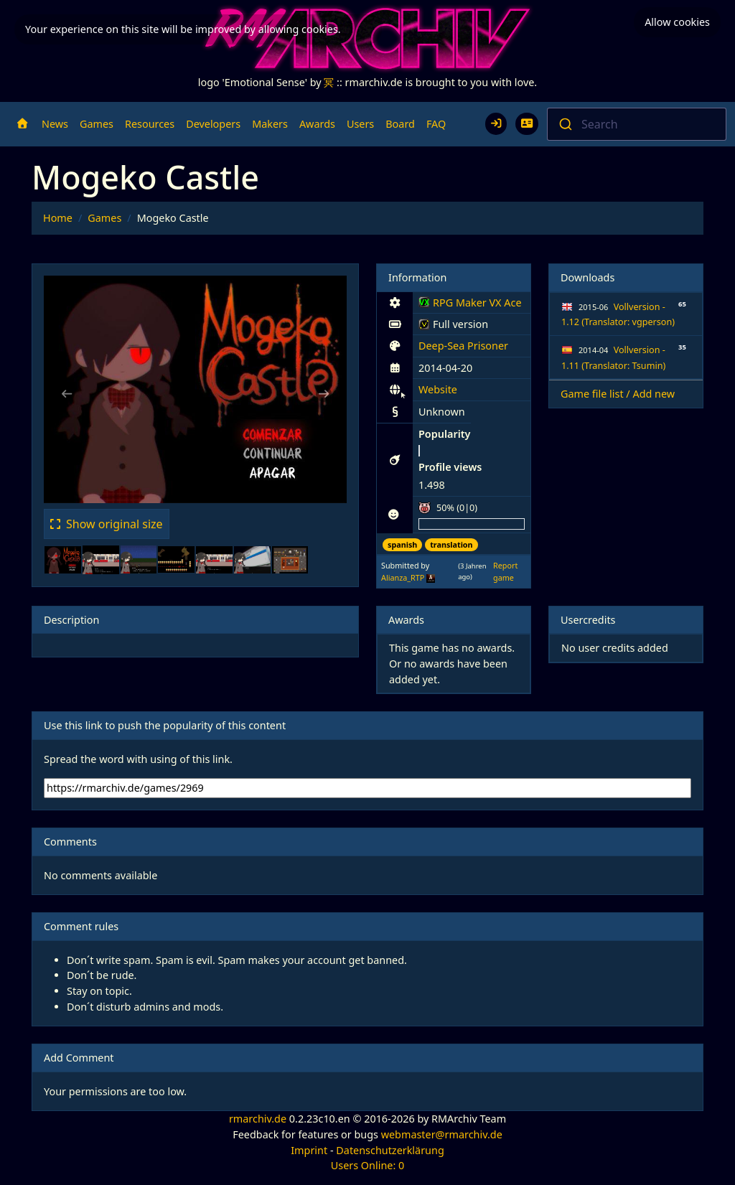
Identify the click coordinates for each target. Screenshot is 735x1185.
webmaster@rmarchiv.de (441, 1134)
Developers (213, 124)
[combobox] (636, 124)
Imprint (309, 1150)
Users (360, 124)
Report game (505, 571)
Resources (149, 124)
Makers (270, 124)
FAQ (436, 124)
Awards (317, 124)
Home (57, 218)
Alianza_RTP (402, 577)
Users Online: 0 (368, 1165)
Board (400, 124)
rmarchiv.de (257, 1118)
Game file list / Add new (618, 394)
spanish (402, 544)
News (55, 124)
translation (451, 544)
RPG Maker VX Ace (470, 305)
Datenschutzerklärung (390, 1150)
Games (96, 124)
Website (437, 389)
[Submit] (564, 124)
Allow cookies (677, 22)
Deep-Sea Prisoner (463, 345)
